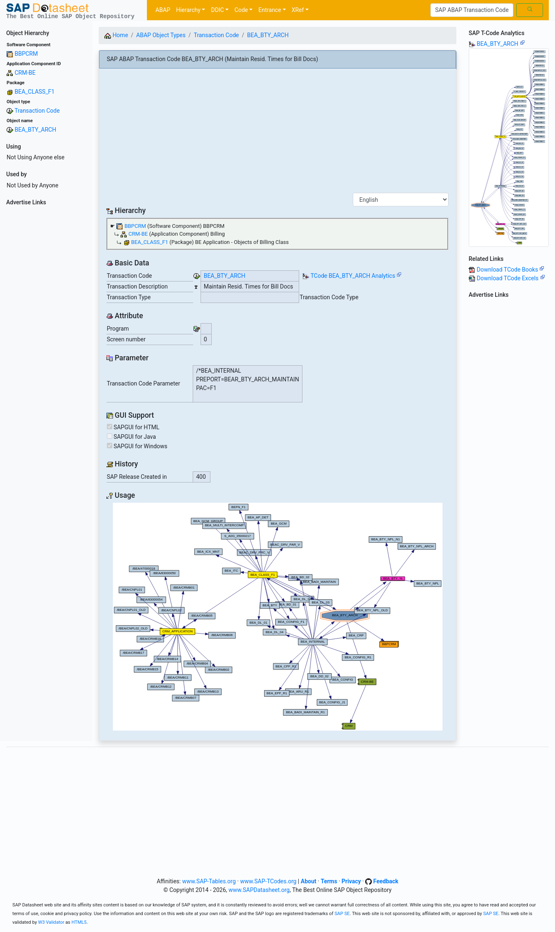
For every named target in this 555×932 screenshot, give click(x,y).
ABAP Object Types (161, 35)
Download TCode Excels (511, 278)
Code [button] (241, 10)
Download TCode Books (510, 269)
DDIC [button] (217, 10)
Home (116, 35)
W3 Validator (51, 922)
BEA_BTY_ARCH (35, 129)
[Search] (471, 10)
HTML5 (79, 922)
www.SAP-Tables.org (209, 881)
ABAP (163, 10)
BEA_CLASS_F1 (34, 91)
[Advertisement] (46, 333)
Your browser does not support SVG (278, 617)
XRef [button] (298, 10)
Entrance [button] (269, 10)
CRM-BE (24, 72)
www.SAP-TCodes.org (268, 881)
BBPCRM (26, 53)
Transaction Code (36, 110)
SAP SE (342, 913)
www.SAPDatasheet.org (259, 890)
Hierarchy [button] (188, 10)
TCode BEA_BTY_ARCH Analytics (352, 275)
